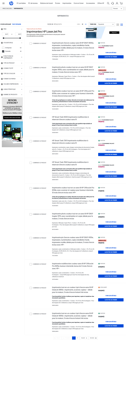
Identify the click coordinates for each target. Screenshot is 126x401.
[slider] (3, 38)
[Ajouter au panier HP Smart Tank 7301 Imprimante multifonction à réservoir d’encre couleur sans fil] (111, 155)
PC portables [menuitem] (21, 3)
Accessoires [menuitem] (90, 3)
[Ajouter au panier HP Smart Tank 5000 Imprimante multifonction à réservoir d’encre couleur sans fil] (111, 131)
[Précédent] (67, 342)
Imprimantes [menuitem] (67, 3)
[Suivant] (84, 342)
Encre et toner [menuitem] (79, 3)
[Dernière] (93, 342)
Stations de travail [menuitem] (46, 3)
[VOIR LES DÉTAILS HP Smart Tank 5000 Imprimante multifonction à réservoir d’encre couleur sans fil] (111, 127)
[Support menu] (112, 3)
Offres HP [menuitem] (100, 3)
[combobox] (117, 8)
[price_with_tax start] (4, 34)
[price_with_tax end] (17, 34)
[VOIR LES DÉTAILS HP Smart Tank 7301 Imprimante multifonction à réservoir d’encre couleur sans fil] (111, 151)
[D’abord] (57, 342)
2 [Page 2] (77, 342)
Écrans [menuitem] (57, 3)
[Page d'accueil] (11, 3)
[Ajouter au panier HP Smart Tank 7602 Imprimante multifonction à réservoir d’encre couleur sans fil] (111, 179)
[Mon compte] (117, 3)
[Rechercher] (108, 3)
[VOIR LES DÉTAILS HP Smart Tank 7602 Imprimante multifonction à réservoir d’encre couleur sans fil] (111, 175)
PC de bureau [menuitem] (33, 3)
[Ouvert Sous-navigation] (3, 3)
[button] (12, 29)
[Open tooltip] (2, 29)
